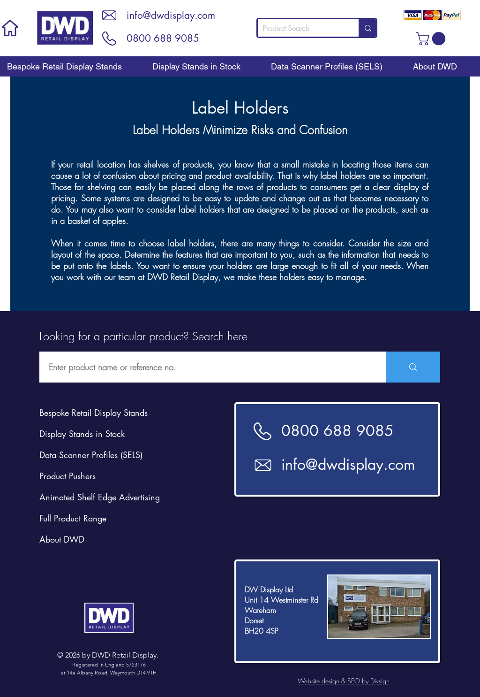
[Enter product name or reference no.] (207, 367)
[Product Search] (300, 28)
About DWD (61, 539)
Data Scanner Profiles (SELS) (90, 454)
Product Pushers (67, 476)
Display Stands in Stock (82, 433)
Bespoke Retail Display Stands (93, 412)
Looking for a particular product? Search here (143, 336)
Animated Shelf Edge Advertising (99, 497)
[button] (432, 39)
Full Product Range (72, 518)
